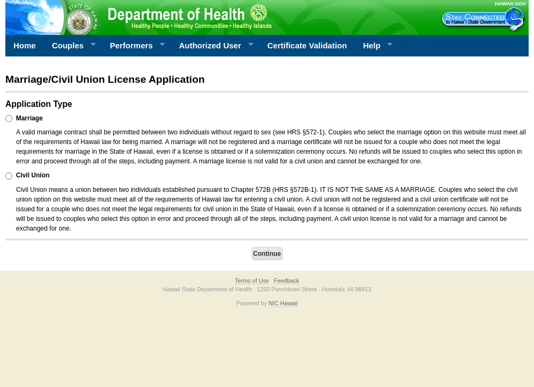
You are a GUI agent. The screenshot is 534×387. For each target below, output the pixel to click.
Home (24, 45)
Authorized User (212, 46)
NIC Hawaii (283, 303)
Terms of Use (252, 280)
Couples (70, 46)
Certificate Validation (307, 45)
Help (373, 46)
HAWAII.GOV (510, 3)
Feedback (286, 280)
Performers (133, 46)
